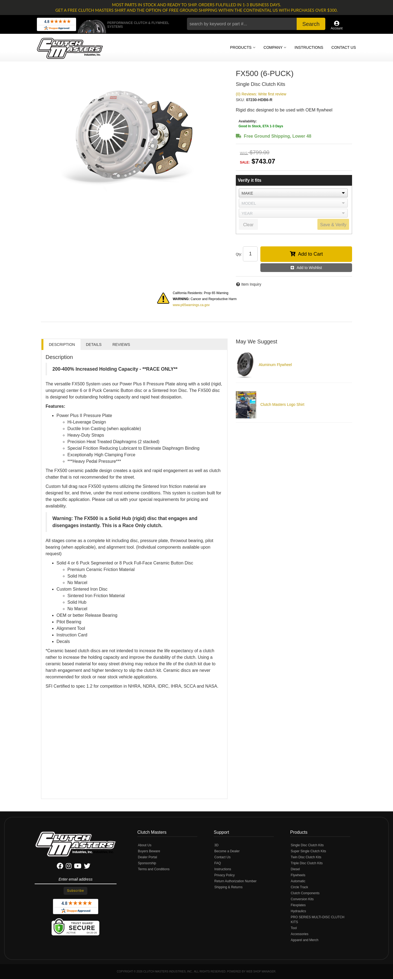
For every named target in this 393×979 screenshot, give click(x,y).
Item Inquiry (251, 284)
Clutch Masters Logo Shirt (282, 404)
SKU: (240, 100)
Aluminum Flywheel (275, 364)
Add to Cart (310, 254)
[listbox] (293, 193)
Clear (248, 224)
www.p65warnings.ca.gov (191, 305)
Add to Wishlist (309, 267)
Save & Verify (333, 224)
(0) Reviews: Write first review (261, 94)
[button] (256, 24)
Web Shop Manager (260, 971)
